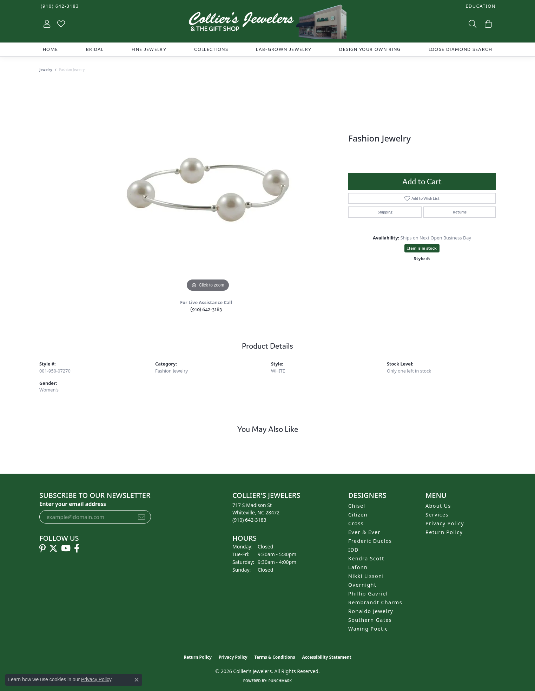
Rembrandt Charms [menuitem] (375, 602)
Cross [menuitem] (356, 523)
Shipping (385, 212)
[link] (59, 6)
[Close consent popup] (136, 680)
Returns (460, 212)
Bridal (95, 49)
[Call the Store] (249, 519)
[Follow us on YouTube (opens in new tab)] (66, 548)
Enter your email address (72, 503)
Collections (211, 49)
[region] (208, 188)
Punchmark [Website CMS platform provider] (280, 680)
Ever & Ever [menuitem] (364, 532)
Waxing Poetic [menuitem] (368, 628)
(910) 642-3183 (206, 309)
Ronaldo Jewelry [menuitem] (370, 611)
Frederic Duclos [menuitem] (370, 541)
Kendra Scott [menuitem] (366, 558)
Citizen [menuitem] (358, 514)
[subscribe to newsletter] (141, 517)
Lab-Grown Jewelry (283, 49)
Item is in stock (422, 248)
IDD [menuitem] (353, 549)
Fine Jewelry (149, 49)
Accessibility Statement (326, 657)
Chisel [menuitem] (356, 505)
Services (437, 514)
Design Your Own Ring (370, 49)
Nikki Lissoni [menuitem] (366, 576)
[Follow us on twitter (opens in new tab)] (53, 548)
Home (50, 49)
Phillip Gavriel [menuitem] (368, 593)
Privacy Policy (444, 523)
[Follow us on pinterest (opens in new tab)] (42, 548)
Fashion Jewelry (171, 371)
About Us (438, 505)
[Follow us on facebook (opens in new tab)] (76, 548)
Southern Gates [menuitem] (370, 620)
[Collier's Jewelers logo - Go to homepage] (267, 23)
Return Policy (444, 532)
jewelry (45, 69)
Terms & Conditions (275, 657)
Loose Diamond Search (460, 49)
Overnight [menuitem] (362, 584)
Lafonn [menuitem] (358, 567)
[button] (480, 6)
